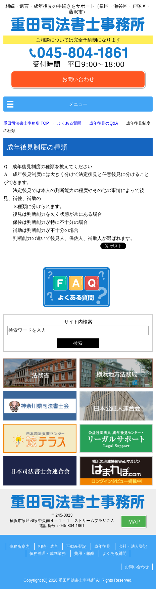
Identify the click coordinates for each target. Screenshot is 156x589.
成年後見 (102, 546)
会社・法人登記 (133, 546)
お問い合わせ (78, 79)
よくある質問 (114, 553)
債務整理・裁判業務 (48, 553)
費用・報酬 (84, 553)
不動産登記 (76, 546)
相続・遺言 (48, 546)
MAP (134, 522)
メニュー (78, 104)
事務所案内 (19, 546)
